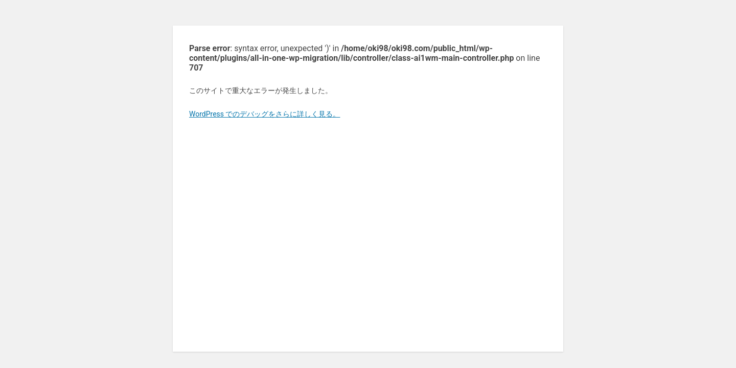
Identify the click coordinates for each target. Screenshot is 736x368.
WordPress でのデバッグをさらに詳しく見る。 (264, 114)
